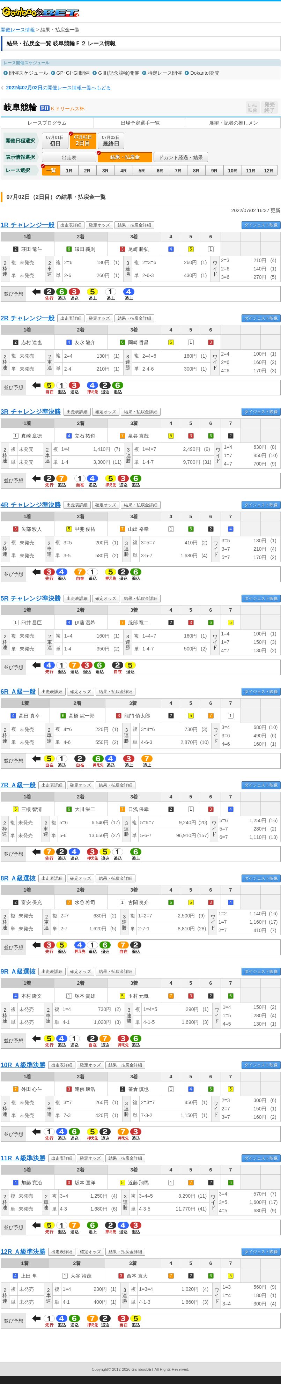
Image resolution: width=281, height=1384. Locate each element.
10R (232, 170)
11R (250, 170)
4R (123, 170)
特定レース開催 (165, 73)
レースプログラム (47, 123)
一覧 (51, 170)
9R (214, 170)
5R (142, 170)
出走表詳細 (70, 225)
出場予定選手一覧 (140, 123)
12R (268, 170)
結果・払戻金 (125, 157)
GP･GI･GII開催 (73, 73)
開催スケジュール (28, 73)
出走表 (69, 157)
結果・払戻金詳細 (134, 225)
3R (105, 170)
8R (196, 170)
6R (160, 170)
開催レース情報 (18, 29)
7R (178, 170)
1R (69, 170)
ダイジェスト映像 (261, 225)
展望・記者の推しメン (233, 123)
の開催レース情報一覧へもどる (58, 87)
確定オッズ (99, 225)
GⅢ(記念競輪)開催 (118, 73)
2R (87, 170)
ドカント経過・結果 (181, 157)
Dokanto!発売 (205, 73)
